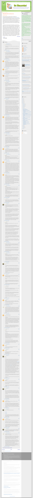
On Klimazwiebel (23, 73)
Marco (7, 418)
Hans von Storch (25, 49)
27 (18, 344)
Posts (23, 132)
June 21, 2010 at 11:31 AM (6, 284)
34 (18, 418)
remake (13, 17)
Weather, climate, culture (25, 118)
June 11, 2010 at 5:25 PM (6, 80)
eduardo (7, 203)
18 (18, 242)
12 (18, 161)
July (23, 107)
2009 (22, 128)
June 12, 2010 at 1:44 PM (6, 172)
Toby (7, 274)
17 (18, 221)
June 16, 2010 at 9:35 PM (6, 261)
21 (18, 274)
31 (18, 388)
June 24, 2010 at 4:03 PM (6, 407)
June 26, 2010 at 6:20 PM (6, 431)
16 (18, 203)
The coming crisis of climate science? (26, 84)
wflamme (7, 74)
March (23, 126)
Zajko (7, 99)
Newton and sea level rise (25, 113)
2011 (22, 102)
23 (18, 299)
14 (18, 185)
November (24, 104)
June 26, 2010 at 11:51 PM (6, 446)
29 (18, 355)
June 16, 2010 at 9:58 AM (6, 241)
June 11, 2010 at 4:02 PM (6, 73)
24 (18, 306)
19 (18, 252)
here (14, 430)
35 (18, 428)
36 (18, 432)
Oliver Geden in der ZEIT (25, 120)
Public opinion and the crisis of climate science (8, 13)
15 (18, 198)
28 (18, 349)
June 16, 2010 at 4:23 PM (6, 251)
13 (18, 173)
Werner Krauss (8, 314)
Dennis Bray (8, 344)
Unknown (7, 68)
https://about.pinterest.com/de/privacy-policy (8, 494)
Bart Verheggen (8, 242)
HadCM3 (6, 413)
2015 (22, 99)
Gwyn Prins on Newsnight (25, 109)
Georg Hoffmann (8, 51)
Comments (23, 133)
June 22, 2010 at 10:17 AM (6, 327)
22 (18, 285)
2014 (22, 100)
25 (18, 314)
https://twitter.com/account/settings (7, 487)
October (23, 105)
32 (18, 400)
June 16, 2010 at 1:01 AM (6, 220)
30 (18, 379)
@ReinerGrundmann (25, 47)
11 (18, 154)
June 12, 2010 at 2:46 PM (6, 197)
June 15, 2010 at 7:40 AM (6, 202)
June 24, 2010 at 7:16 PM (6, 427)
